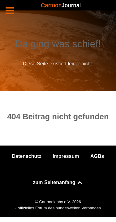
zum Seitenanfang (58, 182)
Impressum (66, 156)
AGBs (97, 156)
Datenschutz (26, 156)
